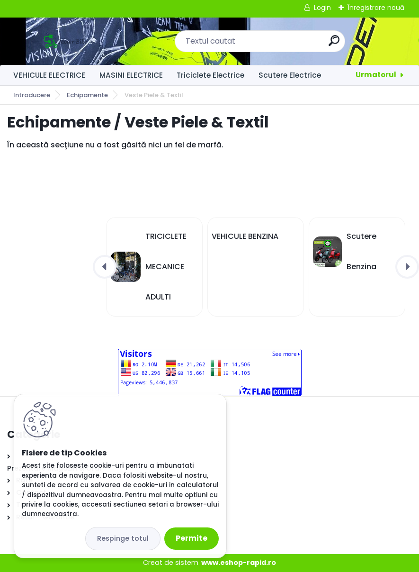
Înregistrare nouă (376, 7)
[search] (334, 44)
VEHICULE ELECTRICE (49, 75)
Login (322, 7)
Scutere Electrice (290, 75)
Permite (191, 538)
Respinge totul (123, 538)
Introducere (31, 95)
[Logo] (65, 41)
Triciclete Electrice (210, 75)
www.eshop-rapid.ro (238, 562)
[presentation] (104, 267)
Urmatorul (376, 75)
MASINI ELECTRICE (131, 75)
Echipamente (87, 95)
